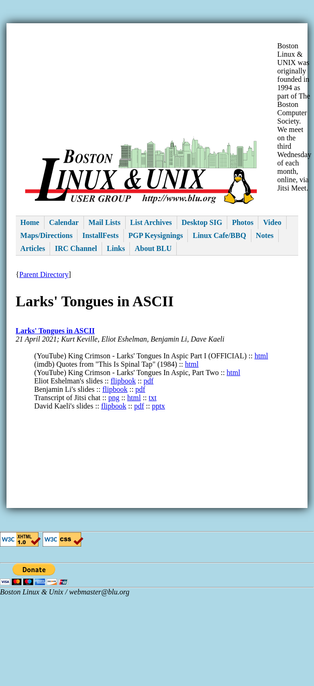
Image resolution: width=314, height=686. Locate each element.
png (113, 398)
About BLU (153, 248)
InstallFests (100, 235)
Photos (242, 222)
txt (153, 398)
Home (29, 222)
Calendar (64, 222)
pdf (149, 381)
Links (116, 248)
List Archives (151, 222)
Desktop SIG (202, 222)
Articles (32, 248)
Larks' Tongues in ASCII (55, 331)
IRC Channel (76, 248)
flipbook (123, 381)
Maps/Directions (46, 235)
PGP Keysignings (155, 235)
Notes (265, 235)
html (261, 356)
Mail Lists (105, 222)
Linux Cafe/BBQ (219, 235)
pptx (158, 406)
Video (272, 222)
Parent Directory (44, 274)
